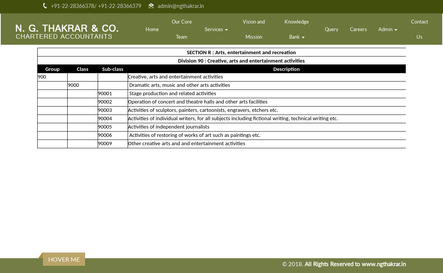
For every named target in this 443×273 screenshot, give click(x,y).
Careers (358, 29)
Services (216, 29)
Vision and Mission (254, 29)
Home (152, 29)
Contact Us (419, 29)
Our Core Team (182, 29)
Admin (387, 29)
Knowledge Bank (297, 29)
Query (332, 29)
